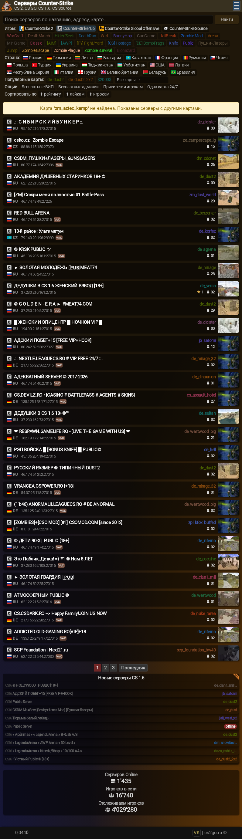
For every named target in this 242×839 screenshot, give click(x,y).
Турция (44, 65)
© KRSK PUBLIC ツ (32, 249)
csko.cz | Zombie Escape (38, 140)
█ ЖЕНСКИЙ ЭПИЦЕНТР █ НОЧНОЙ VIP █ (58, 322)
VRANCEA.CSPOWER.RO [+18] (43, 486)
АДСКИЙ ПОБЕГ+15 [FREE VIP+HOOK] (52, 340)
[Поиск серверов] (108, 19)
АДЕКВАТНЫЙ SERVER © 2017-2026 (50, 377)
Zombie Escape (35, 50)
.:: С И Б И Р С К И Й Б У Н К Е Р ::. (48, 122)
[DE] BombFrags (149, 43)
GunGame (146, 35)
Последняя (133, 668)
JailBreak (168, 35)
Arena (213, 35)
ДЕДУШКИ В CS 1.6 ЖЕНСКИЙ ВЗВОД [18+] (59, 286)
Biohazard (126, 50)
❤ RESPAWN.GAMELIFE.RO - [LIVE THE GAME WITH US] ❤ (72, 431)
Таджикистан (100, 65)
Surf (104, 35)
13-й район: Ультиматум (38, 231)
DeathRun (87, 35)
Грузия (90, 72)
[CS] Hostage (119, 43)
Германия (62, 57)
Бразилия (186, 72)
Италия (66, 72)
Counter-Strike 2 (39, 28)
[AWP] (66, 43)
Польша (20, 65)
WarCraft (15, 35)
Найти (227, 19)
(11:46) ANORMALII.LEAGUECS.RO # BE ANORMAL (64, 504)
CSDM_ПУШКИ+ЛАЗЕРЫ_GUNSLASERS (54, 158)
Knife (173, 43)
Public (188, 43)
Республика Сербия (30, 72)
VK (196, 832)
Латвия (182, 65)
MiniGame (16, 43)
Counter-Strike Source (188, 28)
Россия (35, 57)
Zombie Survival (98, 50)
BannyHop (122, 35)
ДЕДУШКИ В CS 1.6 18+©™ (41, 413)
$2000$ (104, 79)
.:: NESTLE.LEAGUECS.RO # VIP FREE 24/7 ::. (58, 358)
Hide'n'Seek (64, 35)
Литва (87, 57)
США (160, 65)
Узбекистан (134, 65)
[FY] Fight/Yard (90, 43)
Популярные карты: (24, 79)
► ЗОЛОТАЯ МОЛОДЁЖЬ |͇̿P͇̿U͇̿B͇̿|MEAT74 (55, 267)
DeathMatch (39, 35)
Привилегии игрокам (122, 86)
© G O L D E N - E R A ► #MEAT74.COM (53, 304)
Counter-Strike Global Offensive (132, 28)
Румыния (197, 57)
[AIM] (51, 43)
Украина (70, 65)
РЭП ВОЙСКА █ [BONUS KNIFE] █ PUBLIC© (57, 449)
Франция (169, 57)
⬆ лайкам (75, 94)
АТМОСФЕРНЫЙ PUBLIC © (41, 595)
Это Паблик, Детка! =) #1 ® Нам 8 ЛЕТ (53, 559)
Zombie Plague (67, 50)
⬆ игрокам (99, 94)
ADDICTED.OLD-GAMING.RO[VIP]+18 (50, 631)
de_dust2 (55, 79)
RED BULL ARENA (31, 213)
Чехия (222, 57)
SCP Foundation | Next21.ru (41, 650)
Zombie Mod (192, 35)
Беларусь (157, 72)
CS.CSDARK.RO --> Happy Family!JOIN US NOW (60, 613)
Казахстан (141, 57)
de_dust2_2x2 (80, 79)
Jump (12, 50)
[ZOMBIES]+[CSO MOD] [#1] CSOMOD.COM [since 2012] (68, 522)
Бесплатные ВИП (37, 86)
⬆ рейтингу (50, 94)
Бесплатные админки (78, 86)
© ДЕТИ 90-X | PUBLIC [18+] (41, 540)
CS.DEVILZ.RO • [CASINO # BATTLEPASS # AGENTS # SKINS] (74, 395)
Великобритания (122, 72)
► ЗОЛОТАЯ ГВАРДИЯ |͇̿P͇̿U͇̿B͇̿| (44, 577)
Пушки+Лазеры (213, 43)
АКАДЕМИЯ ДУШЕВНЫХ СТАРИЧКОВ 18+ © (59, 176)
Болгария (112, 57)
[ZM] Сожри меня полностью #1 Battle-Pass (59, 195)
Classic (36, 43)
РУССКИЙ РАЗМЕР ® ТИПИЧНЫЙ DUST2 (56, 468)
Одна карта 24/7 (162, 86)
